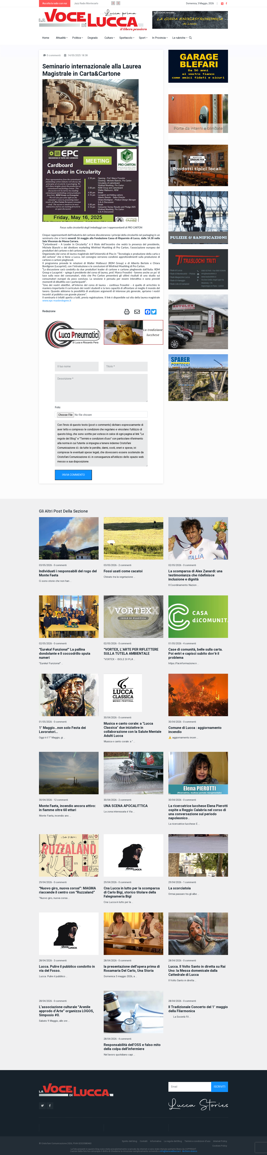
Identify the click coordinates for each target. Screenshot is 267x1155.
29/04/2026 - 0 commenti (53, 882)
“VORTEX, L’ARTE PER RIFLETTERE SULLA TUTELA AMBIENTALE (131, 651)
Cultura (110, 38)
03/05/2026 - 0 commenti (53, 565)
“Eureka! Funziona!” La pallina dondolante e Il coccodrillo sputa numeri (64, 653)
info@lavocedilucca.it (170, 1151)
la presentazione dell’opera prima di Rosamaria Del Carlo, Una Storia (132, 968)
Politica (77, 38)
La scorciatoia (179, 888)
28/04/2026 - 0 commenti (117, 960)
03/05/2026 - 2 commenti (117, 565)
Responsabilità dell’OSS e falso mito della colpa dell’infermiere (132, 1046)
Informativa (155, 1141)
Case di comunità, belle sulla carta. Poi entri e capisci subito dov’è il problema (195, 653)
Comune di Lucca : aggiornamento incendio (195, 729)
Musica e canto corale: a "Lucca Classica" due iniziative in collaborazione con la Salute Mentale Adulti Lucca (132, 729)
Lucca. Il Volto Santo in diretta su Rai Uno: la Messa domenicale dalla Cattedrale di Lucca (196, 970)
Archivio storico (189, 1151)
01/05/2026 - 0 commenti (53, 722)
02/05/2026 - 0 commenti (182, 565)
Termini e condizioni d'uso (197, 1141)
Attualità (62, 38)
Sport (143, 38)
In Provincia (160, 38)
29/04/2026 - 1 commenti (182, 882)
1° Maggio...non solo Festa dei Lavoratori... (62, 729)
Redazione (49, 311)
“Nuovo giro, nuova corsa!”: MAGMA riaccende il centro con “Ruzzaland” (67, 890)
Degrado (93, 38)
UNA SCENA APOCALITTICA (126, 805)
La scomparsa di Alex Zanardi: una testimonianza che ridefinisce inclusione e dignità (195, 575)
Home (45, 38)
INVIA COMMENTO (73, 475)
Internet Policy (220, 1141)
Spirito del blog (129, 1141)
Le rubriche (179, 38)
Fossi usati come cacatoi (123, 571)
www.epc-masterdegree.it (56, 300)
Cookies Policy (219, 1145)
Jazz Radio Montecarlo (86, 3)
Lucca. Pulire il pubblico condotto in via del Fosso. (67, 968)
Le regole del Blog (173, 1141)
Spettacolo (126, 38)
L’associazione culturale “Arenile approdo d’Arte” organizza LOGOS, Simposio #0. (66, 1011)
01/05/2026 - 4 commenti (182, 643)
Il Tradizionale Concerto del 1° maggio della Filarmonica (198, 1009)
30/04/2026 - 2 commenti (117, 800)
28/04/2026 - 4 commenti (117, 1039)
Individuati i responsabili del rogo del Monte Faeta (68, 573)
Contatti (143, 1141)
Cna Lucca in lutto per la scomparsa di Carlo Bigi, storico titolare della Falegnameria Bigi (132, 892)
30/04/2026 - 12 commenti (53, 800)
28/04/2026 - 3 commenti (53, 960)
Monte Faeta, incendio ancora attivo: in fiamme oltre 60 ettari (67, 807)
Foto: (58, 407)
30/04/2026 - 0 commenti (117, 717)
